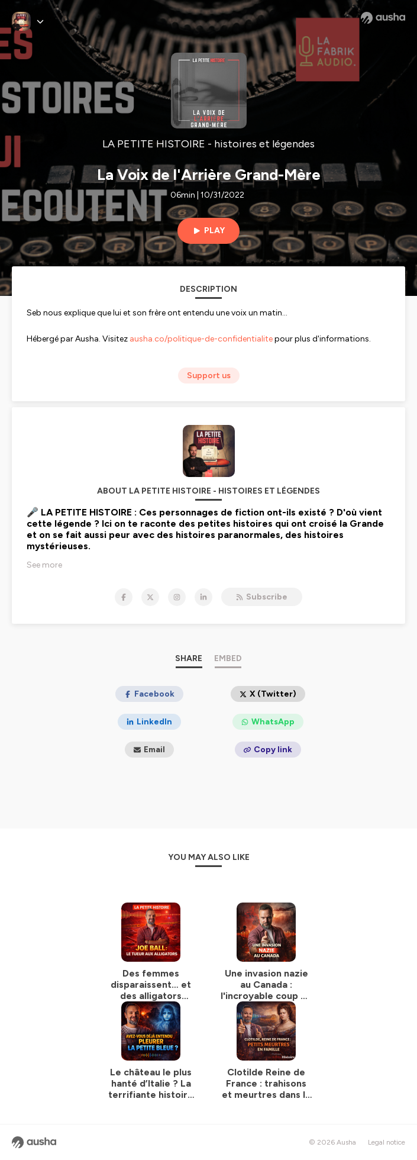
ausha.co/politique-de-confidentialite (201, 339)
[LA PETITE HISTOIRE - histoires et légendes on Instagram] (177, 597)
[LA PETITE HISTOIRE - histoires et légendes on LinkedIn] (203, 597)
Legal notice (386, 1142)
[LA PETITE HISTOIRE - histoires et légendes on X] (150, 597)
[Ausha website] (383, 18)
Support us (209, 375)
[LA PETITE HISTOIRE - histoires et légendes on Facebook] (123, 597)
